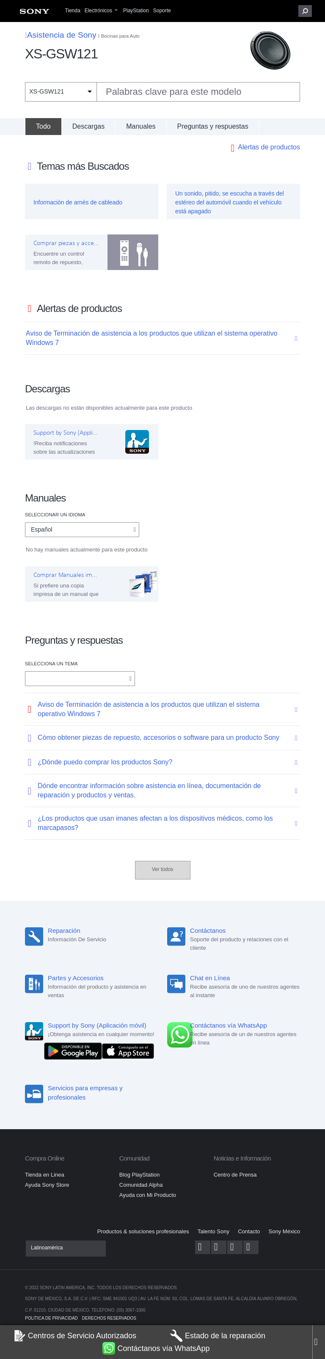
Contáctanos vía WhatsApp (155, 1348)
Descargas (88, 126)
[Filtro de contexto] (60, 91)
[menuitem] (34, 13)
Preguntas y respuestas (212, 126)
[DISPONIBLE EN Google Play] (75, 1051)
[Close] (318, 1342)
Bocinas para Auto (120, 36)
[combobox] (162, 92)
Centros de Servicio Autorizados (74, 1335)
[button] (305, 11)
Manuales (140, 126)
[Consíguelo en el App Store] (128, 1051)
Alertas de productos (269, 147)
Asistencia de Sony (60, 34)
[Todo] (43, 126)
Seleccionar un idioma (55, 514)
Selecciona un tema (51, 663)
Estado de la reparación (217, 1335)
